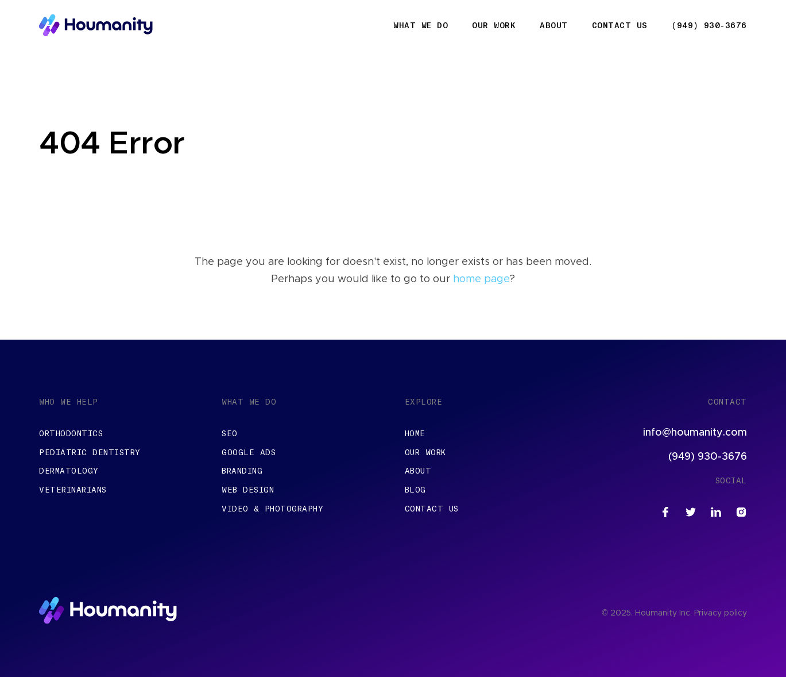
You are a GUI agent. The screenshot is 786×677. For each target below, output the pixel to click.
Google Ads (249, 452)
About (554, 25)
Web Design (248, 489)
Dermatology (69, 471)
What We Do (420, 25)
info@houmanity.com (695, 433)
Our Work (494, 25)
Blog (415, 489)
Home (415, 433)
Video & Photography (272, 508)
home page (481, 279)
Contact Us (620, 25)
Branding (242, 471)
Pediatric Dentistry (90, 452)
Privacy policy (720, 613)
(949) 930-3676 (709, 25)
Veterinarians (73, 489)
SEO (230, 433)
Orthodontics (71, 433)
